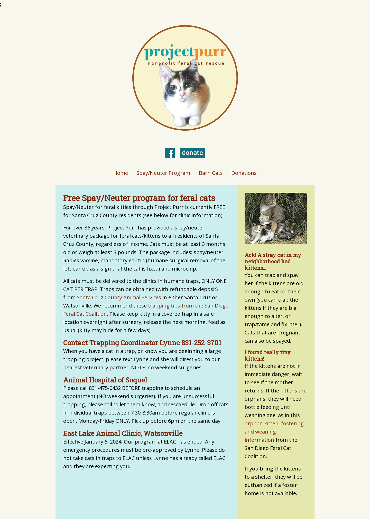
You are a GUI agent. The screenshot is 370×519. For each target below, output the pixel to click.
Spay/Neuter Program (163, 172)
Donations (244, 172)
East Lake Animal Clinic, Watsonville (123, 433)
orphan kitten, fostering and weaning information (274, 431)
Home (120, 172)
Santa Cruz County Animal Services (119, 297)
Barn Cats (211, 172)
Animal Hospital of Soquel (105, 380)
